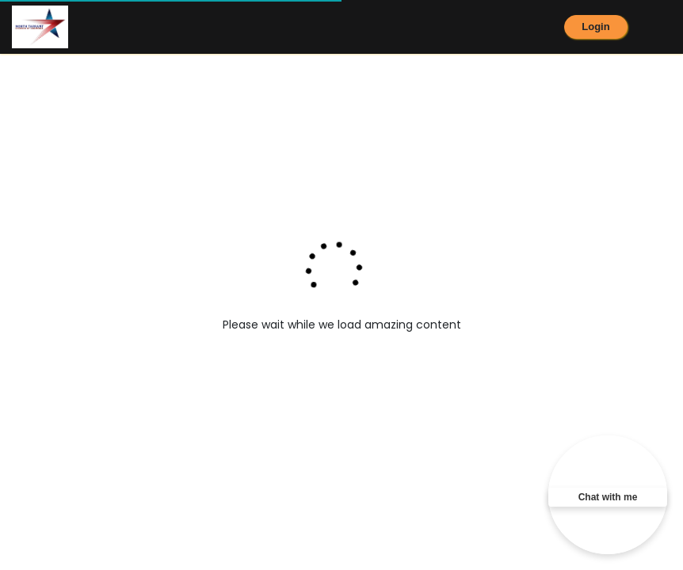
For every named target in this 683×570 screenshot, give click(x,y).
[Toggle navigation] (672, 27)
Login (595, 26)
